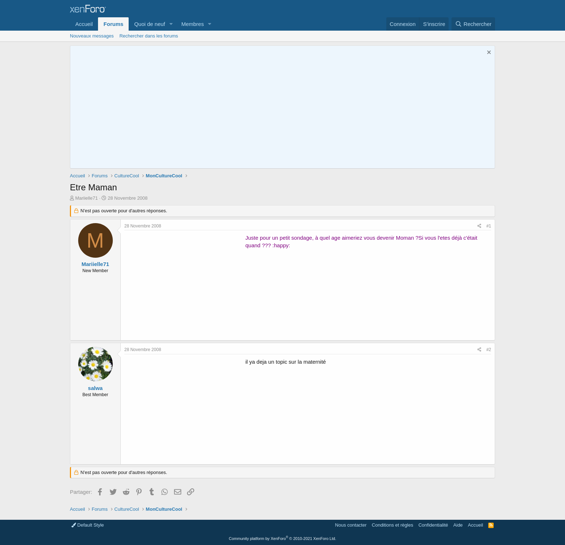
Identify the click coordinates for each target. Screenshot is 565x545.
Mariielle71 (86, 198)
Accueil (84, 24)
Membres (192, 24)
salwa (95, 388)
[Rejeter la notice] (488, 53)
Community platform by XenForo (282, 538)
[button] (171, 24)
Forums (113, 24)
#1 (488, 226)
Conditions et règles (392, 525)
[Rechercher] (473, 24)
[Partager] (479, 226)
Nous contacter (350, 525)
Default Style (87, 525)
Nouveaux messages (92, 36)
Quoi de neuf (149, 24)
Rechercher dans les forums (148, 36)
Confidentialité (433, 525)
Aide (458, 525)
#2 (488, 349)
